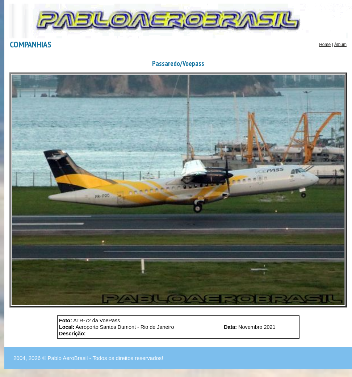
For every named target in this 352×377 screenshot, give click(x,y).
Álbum (340, 44)
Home (325, 44)
